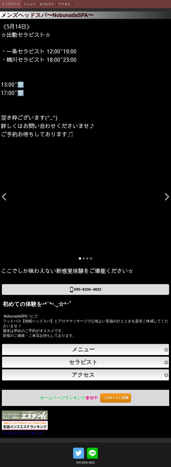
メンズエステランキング (25, 428)
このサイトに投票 (115, 398)
